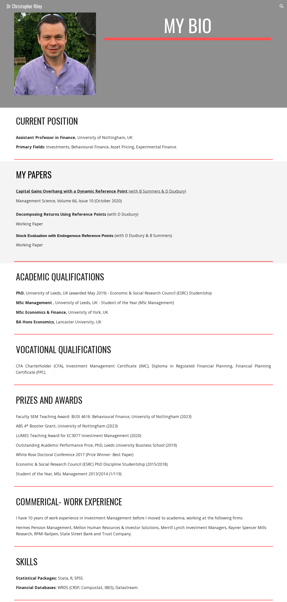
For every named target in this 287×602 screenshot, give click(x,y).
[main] (187, 27)
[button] (281, 6)
